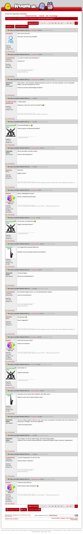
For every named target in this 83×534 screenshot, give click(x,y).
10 (52, 23)
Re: (30, 98)
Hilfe (47, 16)
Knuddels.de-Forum (11, 18)
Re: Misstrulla (32, 190)
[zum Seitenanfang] (9, 51)
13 (61, 23)
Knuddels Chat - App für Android (18, 530)
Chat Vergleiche (36, 531)
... (47, 23)
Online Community (77, 530)
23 (67, 23)
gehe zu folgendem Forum (41, 515)
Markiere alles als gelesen (12, 518)
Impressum (44, 531)
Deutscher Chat (5, 530)
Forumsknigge (53, 16)
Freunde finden (48, 530)
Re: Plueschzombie (33, 148)
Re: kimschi (32, 217)
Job (49, 531)
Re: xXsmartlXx (32, 54)
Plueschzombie (8, 516)
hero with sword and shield (24, 515)
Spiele (65, 530)
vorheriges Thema (12, 509)
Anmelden (23, 14)
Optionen (10, 26)
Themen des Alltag (23, 18)
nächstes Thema (34, 509)
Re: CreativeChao (33, 79)
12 (58, 23)
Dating (69, 530)
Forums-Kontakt (55, 518)
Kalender (41, 16)
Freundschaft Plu (57, 530)
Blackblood (15, 515)
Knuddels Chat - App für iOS (35, 530)
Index (23, 509)
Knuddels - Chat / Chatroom (67, 518)
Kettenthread (33, 18)
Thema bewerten (22, 26)
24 (70, 23)
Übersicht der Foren (31, 16)
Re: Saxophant (32, 30)
